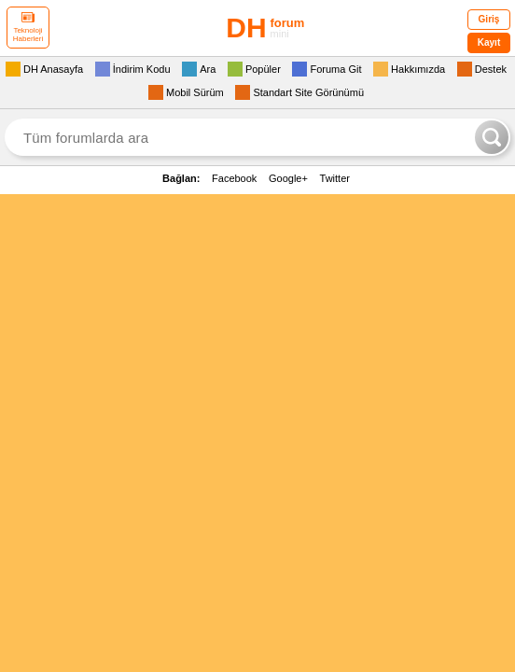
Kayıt (489, 42)
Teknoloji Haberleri (28, 27)
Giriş (489, 19)
